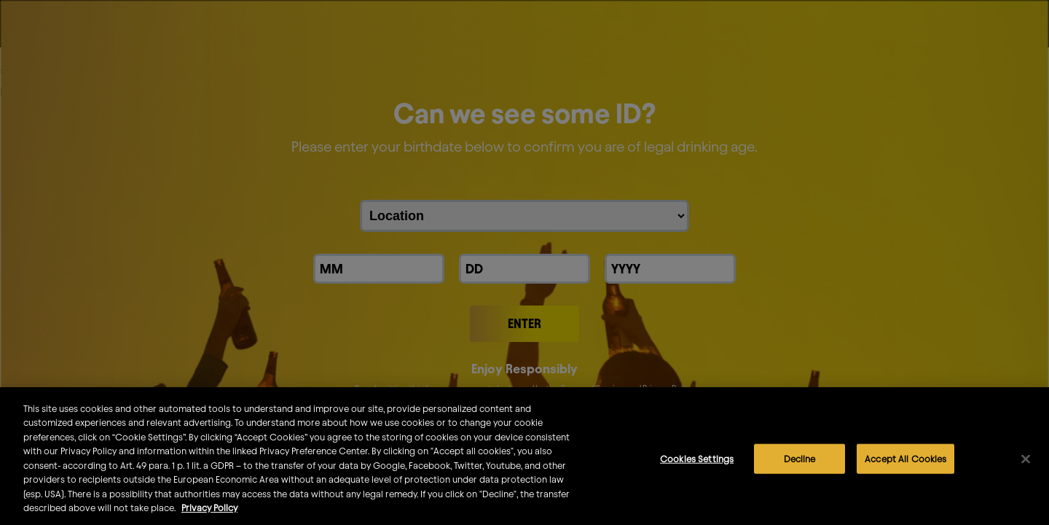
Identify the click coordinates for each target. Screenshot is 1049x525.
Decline (800, 465)
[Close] (1026, 466)
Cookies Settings (697, 465)
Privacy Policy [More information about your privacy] (209, 515)
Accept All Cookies (905, 465)
